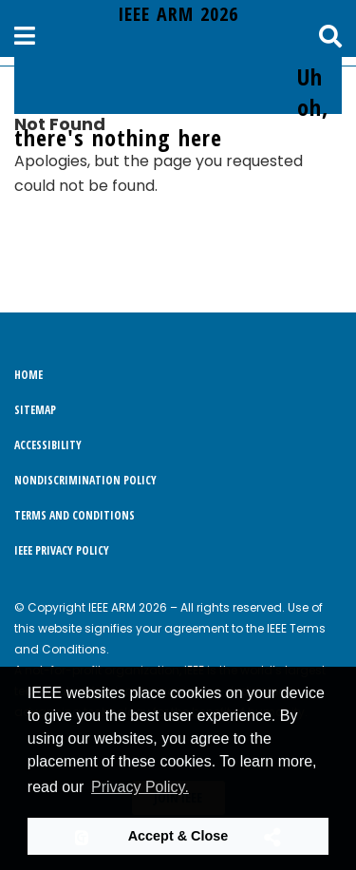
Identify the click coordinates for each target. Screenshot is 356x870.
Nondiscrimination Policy (85, 480)
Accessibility (48, 445)
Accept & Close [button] (178, 835)
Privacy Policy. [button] (140, 787)
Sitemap (35, 410)
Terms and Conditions (74, 515)
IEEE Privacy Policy (61, 550)
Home (28, 375)
